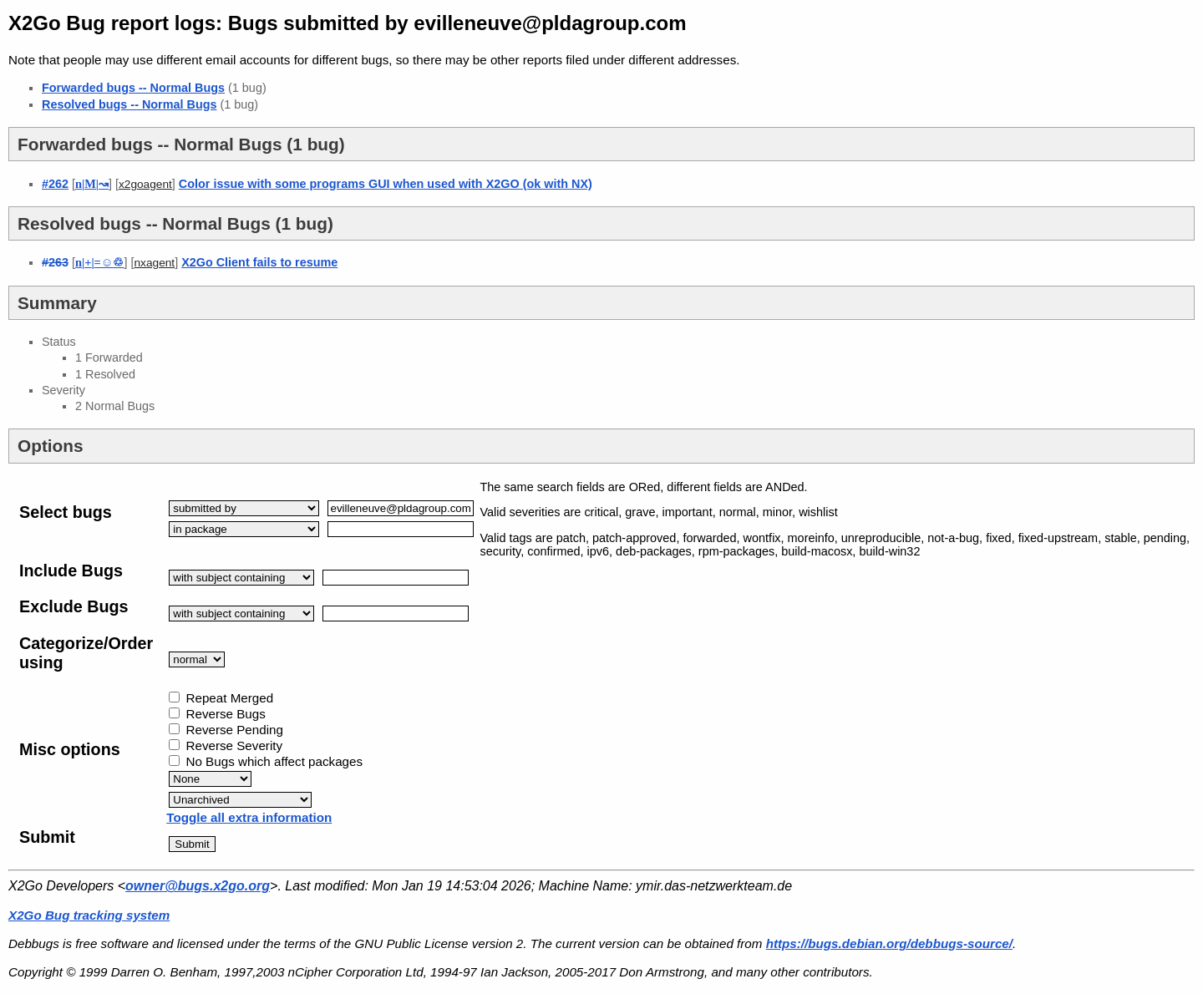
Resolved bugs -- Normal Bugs (129, 104)
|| (92, 183)
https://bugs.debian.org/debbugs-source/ (889, 943)
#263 (55, 262)
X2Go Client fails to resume (259, 262)
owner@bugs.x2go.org (197, 886)
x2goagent (145, 184)
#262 (55, 183)
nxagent (154, 262)
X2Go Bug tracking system (89, 915)
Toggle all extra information (249, 817)
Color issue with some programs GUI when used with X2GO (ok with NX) (385, 183)
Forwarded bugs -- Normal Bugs (133, 87)
